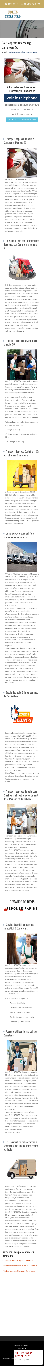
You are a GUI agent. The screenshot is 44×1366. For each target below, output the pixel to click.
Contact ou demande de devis (22, 119)
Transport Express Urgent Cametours (18, 1260)
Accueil (4, 52)
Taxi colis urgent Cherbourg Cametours (19, 1271)
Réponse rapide (22, 908)
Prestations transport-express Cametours (20, 1266)
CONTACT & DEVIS (32, 4)
